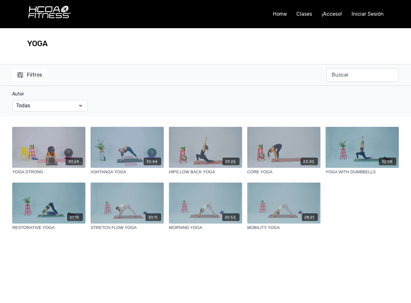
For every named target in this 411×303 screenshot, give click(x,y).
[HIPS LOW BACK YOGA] (205, 172)
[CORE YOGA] (283, 172)
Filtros (29, 75)
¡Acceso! (332, 14)
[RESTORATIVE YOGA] (48, 228)
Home (280, 14)
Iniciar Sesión (368, 14)
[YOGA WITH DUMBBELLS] (362, 172)
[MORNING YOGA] (205, 228)
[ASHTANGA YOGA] (127, 172)
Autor (18, 94)
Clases (304, 14)
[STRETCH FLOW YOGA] (127, 228)
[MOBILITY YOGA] (283, 228)
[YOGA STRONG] (48, 172)
